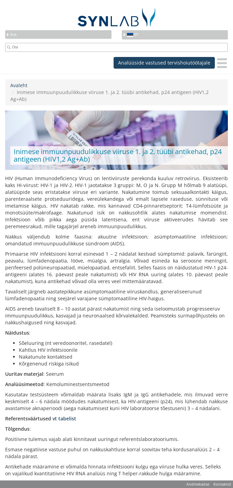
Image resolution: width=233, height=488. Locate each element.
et (130, 34)
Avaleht (18, 85)
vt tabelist (64, 418)
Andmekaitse (197, 484)
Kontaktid (222, 484)
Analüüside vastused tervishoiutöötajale (164, 62)
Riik (11, 34)
